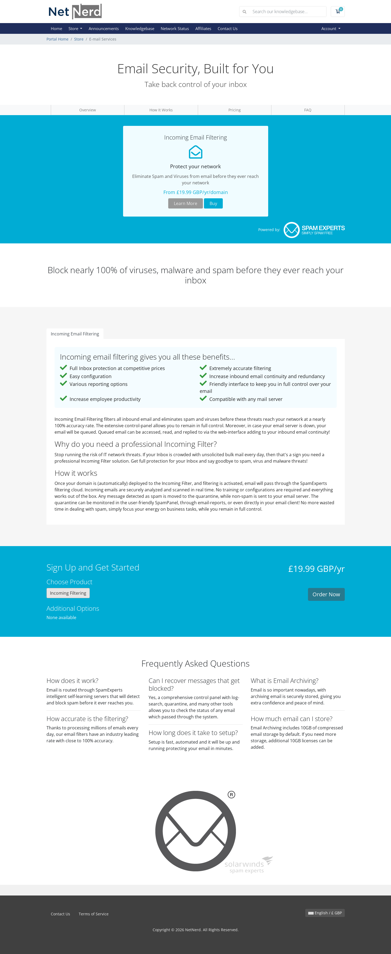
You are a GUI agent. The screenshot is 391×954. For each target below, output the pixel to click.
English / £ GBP (325, 912)
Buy (213, 203)
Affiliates (203, 28)
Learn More (185, 203)
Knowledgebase (139, 28)
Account (329, 28)
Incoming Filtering (68, 593)
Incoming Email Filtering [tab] (75, 334)
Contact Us (228, 28)
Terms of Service (94, 913)
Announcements (104, 28)
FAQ (307, 109)
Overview (87, 109)
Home (56, 28)
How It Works (161, 109)
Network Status (175, 28)
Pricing (234, 109)
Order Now (326, 594)
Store (74, 28)
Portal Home (57, 39)
